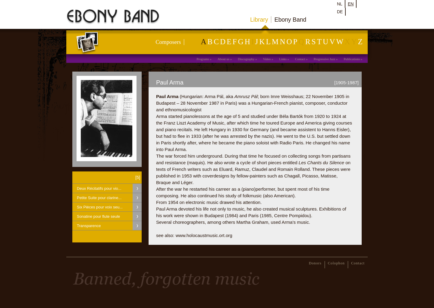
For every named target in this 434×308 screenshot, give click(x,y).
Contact (300, 59)
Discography (246, 59)
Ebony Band (290, 19)
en (351, 4)
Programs (203, 59)
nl (339, 4)
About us (223, 59)
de (340, 11)
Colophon (336, 263)
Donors (315, 263)
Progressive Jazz (324, 59)
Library (259, 19)
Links (283, 59)
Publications (352, 59)
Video (267, 59)
